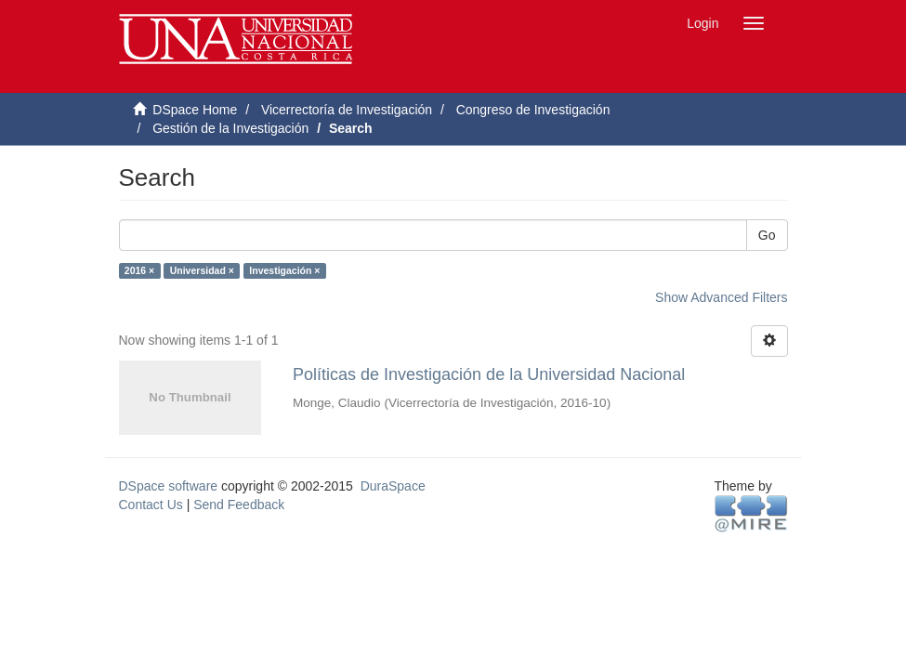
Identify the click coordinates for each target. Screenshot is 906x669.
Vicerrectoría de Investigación (346, 109)
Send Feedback (238, 504)
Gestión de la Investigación (230, 128)
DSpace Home (194, 109)
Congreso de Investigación (533, 109)
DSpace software (168, 486)
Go (767, 235)
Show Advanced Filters (721, 297)
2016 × (139, 270)
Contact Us (151, 504)
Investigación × (284, 270)
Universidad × (202, 270)
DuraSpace (393, 486)
